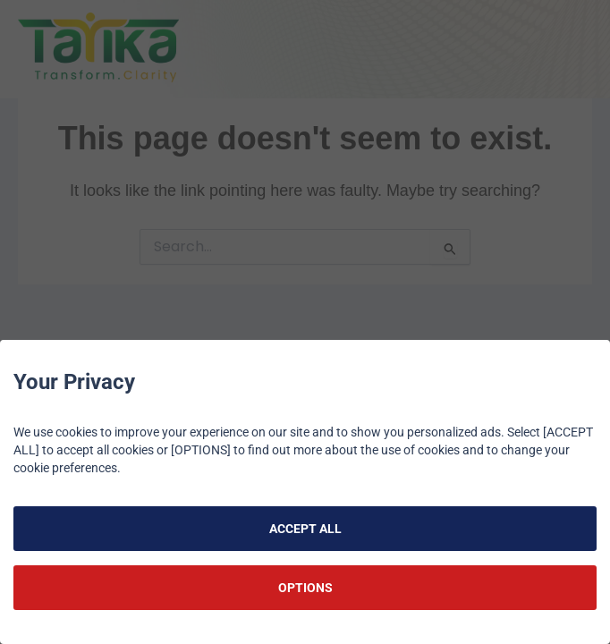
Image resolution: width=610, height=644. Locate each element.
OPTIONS (305, 587)
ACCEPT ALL (305, 528)
